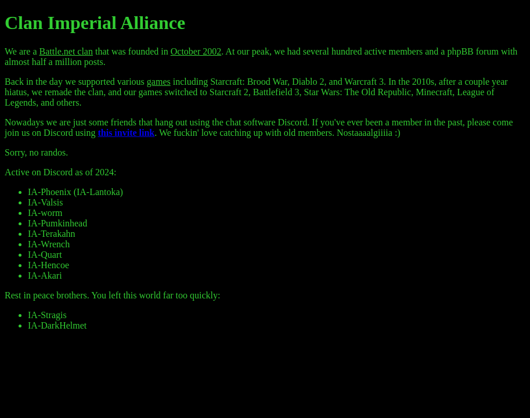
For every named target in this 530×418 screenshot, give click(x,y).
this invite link (126, 133)
